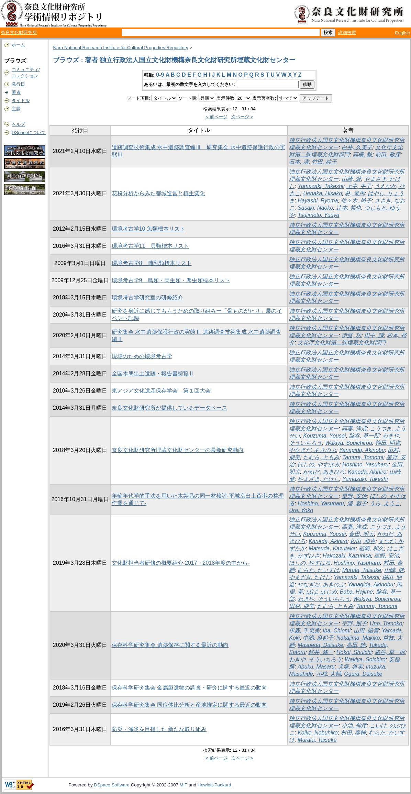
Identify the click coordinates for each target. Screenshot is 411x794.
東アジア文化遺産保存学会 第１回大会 (161, 391)
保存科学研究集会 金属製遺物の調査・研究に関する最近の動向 (189, 688)
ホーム (18, 44)
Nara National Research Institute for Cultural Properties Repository (120, 47)
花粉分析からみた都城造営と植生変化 (158, 193)
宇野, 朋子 (354, 623)
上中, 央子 (358, 186)
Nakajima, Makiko (358, 638)
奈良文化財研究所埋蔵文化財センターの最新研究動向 (178, 450)
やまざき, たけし (318, 479)
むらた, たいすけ (318, 570)
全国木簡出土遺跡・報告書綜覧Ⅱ (153, 373)
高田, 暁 (356, 645)
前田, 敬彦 (387, 154)
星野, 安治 (354, 496)
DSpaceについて (29, 132)
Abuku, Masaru (316, 667)
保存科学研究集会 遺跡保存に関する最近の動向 (170, 645)
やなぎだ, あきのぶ (312, 450)
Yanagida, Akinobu (362, 450)
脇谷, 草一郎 (364, 436)
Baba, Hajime (356, 592)
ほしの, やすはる (318, 464)
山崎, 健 (351, 179)
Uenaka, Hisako (322, 193)
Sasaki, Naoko (315, 208)
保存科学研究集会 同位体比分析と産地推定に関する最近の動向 (189, 705)
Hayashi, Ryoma (318, 200)
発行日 (18, 84)
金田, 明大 (361, 534)
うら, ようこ (384, 503)
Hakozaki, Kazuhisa (347, 556)
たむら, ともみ (321, 457)
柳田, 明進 (387, 443)
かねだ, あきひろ (324, 472)
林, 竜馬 (355, 193)
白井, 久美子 (357, 147)
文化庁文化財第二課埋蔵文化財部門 (342, 342)
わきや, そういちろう (324, 599)
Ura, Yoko (301, 510)
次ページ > (242, 116)
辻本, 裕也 (348, 208)
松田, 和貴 (362, 541)
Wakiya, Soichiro (365, 659)
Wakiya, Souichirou (348, 443)
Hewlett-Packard (214, 784)
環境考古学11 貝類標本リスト (150, 246)
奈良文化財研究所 (19, 32)
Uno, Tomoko (386, 623)
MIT (183, 784)
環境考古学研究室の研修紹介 (147, 297)
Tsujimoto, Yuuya (318, 215)
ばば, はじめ (321, 592)
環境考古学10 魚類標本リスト (148, 229)
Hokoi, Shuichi (353, 652)
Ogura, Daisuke (363, 674)
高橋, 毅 (362, 154)
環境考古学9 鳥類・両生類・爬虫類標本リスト (171, 280)
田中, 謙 (374, 335)
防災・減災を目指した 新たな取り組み (159, 729)
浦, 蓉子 (357, 503)
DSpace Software (112, 784)
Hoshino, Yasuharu (365, 464)
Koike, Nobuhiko (318, 733)
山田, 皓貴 (366, 630)
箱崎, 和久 (371, 548)
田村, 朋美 (301, 606)
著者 (16, 92)
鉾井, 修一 (320, 652)
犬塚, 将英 (350, 667)
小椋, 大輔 (328, 674)
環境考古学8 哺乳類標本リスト (152, 263)
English (402, 32)
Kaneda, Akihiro (367, 472)
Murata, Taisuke (361, 570)
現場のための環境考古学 (142, 356)
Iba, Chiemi (337, 630)
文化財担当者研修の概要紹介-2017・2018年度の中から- (181, 563)
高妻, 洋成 (354, 428)
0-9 (160, 75)
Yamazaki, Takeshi (320, 186)
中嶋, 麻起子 (318, 638)
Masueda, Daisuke (320, 645)
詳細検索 (347, 32)
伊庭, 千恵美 (304, 630)
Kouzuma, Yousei (324, 436)
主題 (16, 108)
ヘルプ (18, 124)
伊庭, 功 (351, 335)
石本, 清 (299, 162)
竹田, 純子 (324, 162)
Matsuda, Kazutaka (332, 548)
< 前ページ (216, 116)
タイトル (21, 100)
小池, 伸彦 (354, 725)
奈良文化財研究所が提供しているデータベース (169, 408)
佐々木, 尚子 (356, 200)
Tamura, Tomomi (362, 457)
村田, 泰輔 (353, 733)
